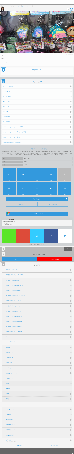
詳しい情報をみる (37, 199)
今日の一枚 (5, 61)
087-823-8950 (8, 224)
